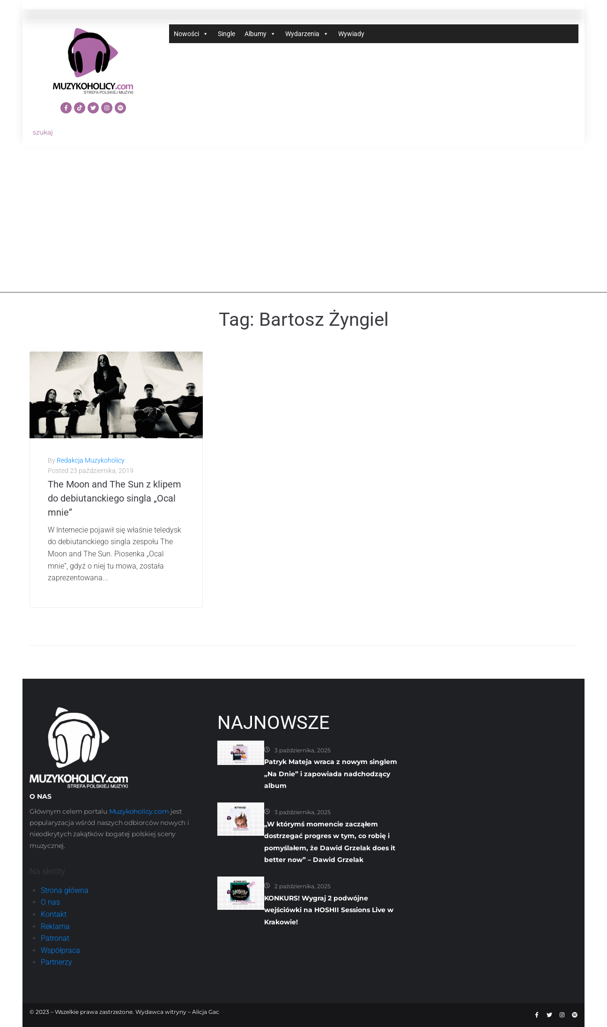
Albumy (260, 33)
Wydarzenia (307, 33)
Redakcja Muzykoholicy (91, 460)
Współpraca (60, 950)
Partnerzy (56, 962)
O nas (50, 902)
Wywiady (351, 33)
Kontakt (54, 914)
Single (226, 33)
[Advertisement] (303, 226)
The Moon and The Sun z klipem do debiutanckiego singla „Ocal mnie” (114, 498)
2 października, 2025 (302, 886)
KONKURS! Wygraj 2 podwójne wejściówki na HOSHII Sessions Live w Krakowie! (328, 910)
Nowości (191, 33)
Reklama (55, 926)
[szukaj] (93, 132)
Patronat (55, 938)
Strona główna (65, 890)
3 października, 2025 (302, 750)
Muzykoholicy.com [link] (139, 811)
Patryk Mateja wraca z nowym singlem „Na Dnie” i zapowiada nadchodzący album (330, 773)
